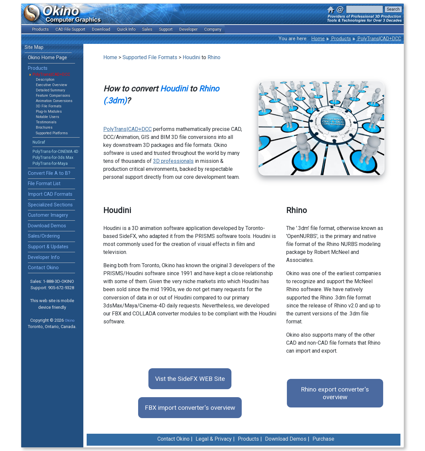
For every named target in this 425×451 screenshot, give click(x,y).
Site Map (34, 47)
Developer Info (44, 257)
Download (101, 29)
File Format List (44, 183)
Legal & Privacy (214, 439)
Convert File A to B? (49, 173)
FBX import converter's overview (190, 407)
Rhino (214, 57)
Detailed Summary (50, 90)
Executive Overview (51, 85)
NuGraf (39, 142)
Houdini (191, 57)
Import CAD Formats (50, 194)
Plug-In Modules (49, 111)
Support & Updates (48, 247)
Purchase (323, 439)
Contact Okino (43, 268)
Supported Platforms (52, 133)
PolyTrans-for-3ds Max (53, 157)
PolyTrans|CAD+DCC (378, 39)
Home (318, 39)
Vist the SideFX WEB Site (190, 379)
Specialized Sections (50, 205)
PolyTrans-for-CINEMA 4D (55, 151)
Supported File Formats (150, 57)
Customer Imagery (48, 215)
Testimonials (46, 122)
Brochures (44, 127)
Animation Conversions (54, 101)
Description (45, 79)
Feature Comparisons (53, 95)
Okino (69, 320)
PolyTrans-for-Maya (50, 163)
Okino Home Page (47, 57)
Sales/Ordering (44, 236)
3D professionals (173, 161)
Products (340, 39)
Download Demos (47, 226)
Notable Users (47, 117)
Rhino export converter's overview (335, 393)
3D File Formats (48, 106)
